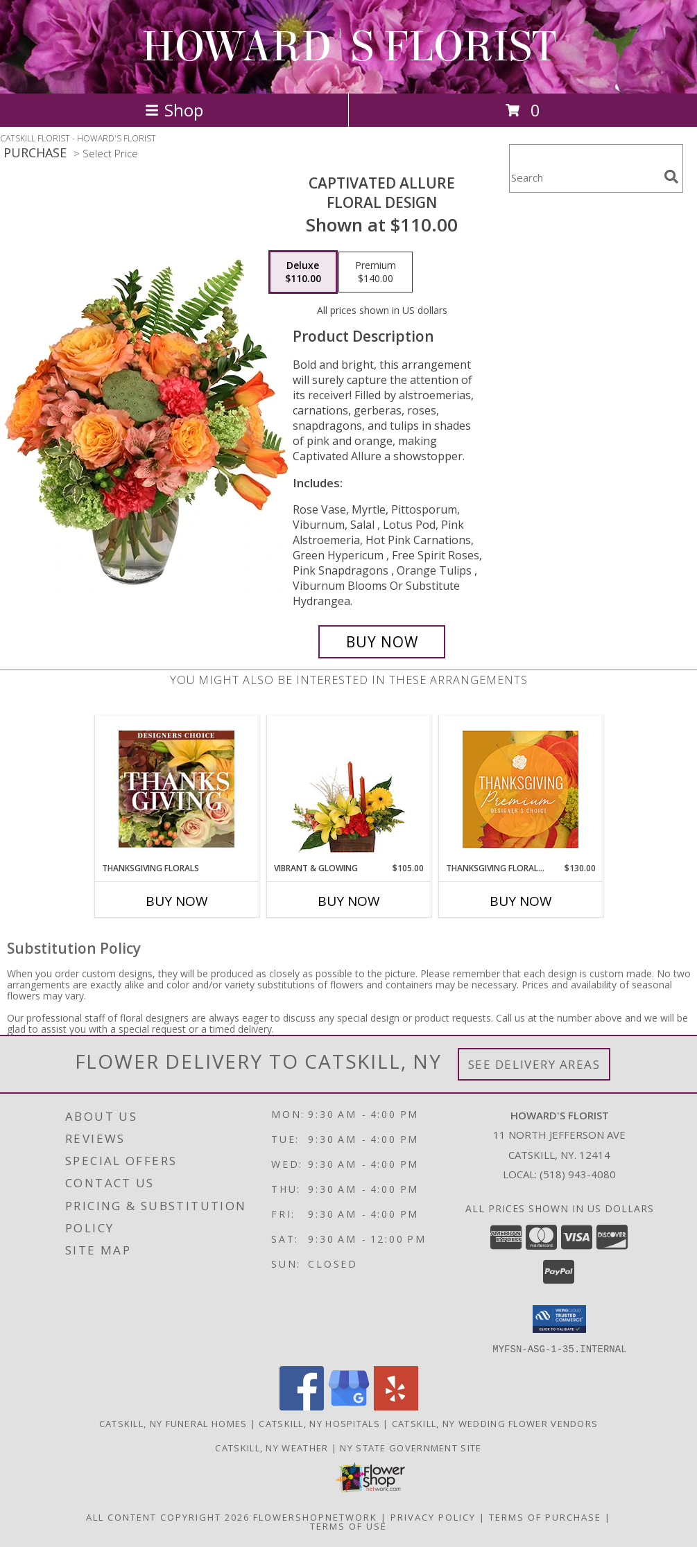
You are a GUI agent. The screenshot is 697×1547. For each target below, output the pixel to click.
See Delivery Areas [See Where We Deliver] (534, 1064)
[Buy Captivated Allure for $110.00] (382, 641)
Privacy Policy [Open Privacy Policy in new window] (433, 1516)
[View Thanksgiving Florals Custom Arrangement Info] (176, 789)
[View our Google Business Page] (349, 1406)
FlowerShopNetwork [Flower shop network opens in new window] (315, 1516)
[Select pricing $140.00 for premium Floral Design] (375, 272)
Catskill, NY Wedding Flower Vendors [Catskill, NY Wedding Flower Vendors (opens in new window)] (495, 1423)
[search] (671, 176)
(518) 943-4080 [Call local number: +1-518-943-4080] (578, 1174)
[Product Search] (584, 177)
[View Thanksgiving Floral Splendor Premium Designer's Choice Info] (520, 789)
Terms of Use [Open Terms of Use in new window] (348, 1525)
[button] (559, 1319)
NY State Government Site (410, 1447)
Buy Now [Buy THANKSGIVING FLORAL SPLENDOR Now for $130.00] (521, 901)
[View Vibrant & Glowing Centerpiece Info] (348, 789)
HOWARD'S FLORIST (348, 47)
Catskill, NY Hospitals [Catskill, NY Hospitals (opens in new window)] (319, 1423)
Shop (174, 109)
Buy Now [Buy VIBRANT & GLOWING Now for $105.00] (349, 901)
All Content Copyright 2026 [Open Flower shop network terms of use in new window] (168, 1516)
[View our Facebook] (301, 1406)
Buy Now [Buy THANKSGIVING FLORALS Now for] (177, 901)
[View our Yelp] (396, 1406)
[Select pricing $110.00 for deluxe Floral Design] (303, 272)
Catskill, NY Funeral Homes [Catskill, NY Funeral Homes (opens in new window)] (173, 1423)
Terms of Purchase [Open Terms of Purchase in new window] (545, 1516)
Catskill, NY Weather (271, 1447)
